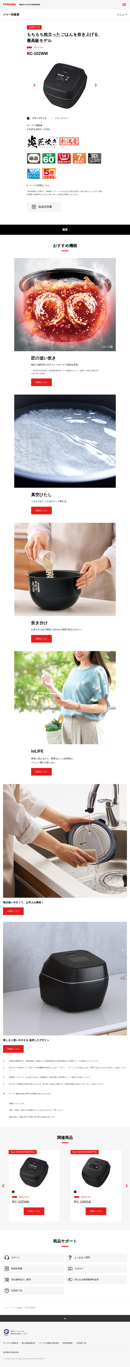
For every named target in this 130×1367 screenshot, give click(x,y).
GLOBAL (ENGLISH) (11, 1352)
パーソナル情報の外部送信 (49, 1343)
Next (95, 85)
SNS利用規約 (67, 1343)
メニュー (122, 14)
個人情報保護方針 (28, 1343)
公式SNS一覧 (81, 1343)
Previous (34, 85)
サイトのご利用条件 (10, 1343)
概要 (65, 229)
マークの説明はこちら (39, 185)
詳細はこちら (41, 382)
